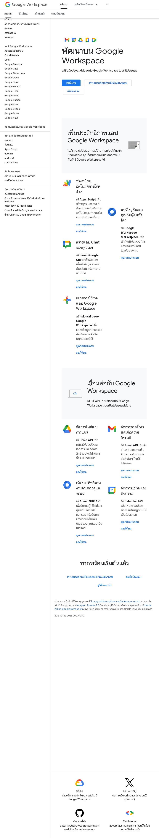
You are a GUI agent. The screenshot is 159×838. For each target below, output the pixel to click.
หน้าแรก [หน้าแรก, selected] (64, 4)
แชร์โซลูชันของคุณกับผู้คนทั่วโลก (132, 215)
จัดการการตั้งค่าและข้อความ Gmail (132, 432)
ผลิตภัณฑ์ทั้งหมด (84, 4)
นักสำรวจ (23, 13)
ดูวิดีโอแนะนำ (104, 585)
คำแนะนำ (40, 13)
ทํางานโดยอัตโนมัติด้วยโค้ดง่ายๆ (88, 186)
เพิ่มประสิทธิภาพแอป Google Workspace (93, 136)
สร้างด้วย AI (73, 91)
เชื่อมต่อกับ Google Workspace (111, 387)
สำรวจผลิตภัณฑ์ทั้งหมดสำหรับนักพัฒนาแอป (90, 577)
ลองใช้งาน (81, 231)
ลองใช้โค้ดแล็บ (133, 577)
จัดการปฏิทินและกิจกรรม (133, 491)
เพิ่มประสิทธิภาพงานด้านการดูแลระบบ (88, 488)
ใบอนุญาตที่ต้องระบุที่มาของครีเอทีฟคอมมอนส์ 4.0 (115, 601)
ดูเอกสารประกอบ (85, 224)
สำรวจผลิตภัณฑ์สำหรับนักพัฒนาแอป (108, 83)
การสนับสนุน (58, 13)
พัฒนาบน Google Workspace (92, 50)
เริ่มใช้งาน (71, 83)
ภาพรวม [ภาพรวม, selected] (8, 13)
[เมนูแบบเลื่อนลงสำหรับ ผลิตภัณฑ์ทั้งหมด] (97, 4)
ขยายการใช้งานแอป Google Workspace (87, 303)
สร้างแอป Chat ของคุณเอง (87, 245)
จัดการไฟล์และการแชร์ (87, 430)
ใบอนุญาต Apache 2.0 (88, 605)
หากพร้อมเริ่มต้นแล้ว (104, 563)
